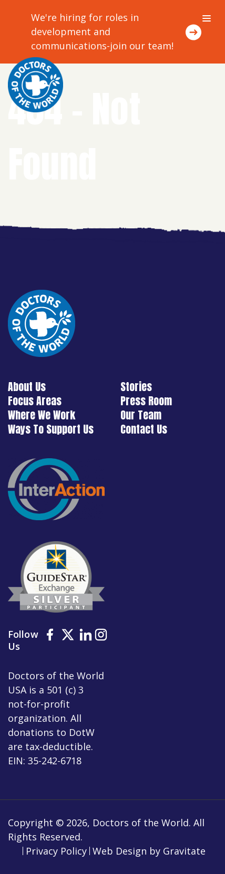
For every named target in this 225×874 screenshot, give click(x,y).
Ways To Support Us (51, 429)
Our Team (140, 415)
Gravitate (184, 851)
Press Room (146, 401)
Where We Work (41, 415)
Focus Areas (35, 401)
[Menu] (206, 18)
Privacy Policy (56, 851)
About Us (27, 386)
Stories (136, 386)
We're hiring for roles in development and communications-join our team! (102, 31)
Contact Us (143, 429)
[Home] (35, 84)
